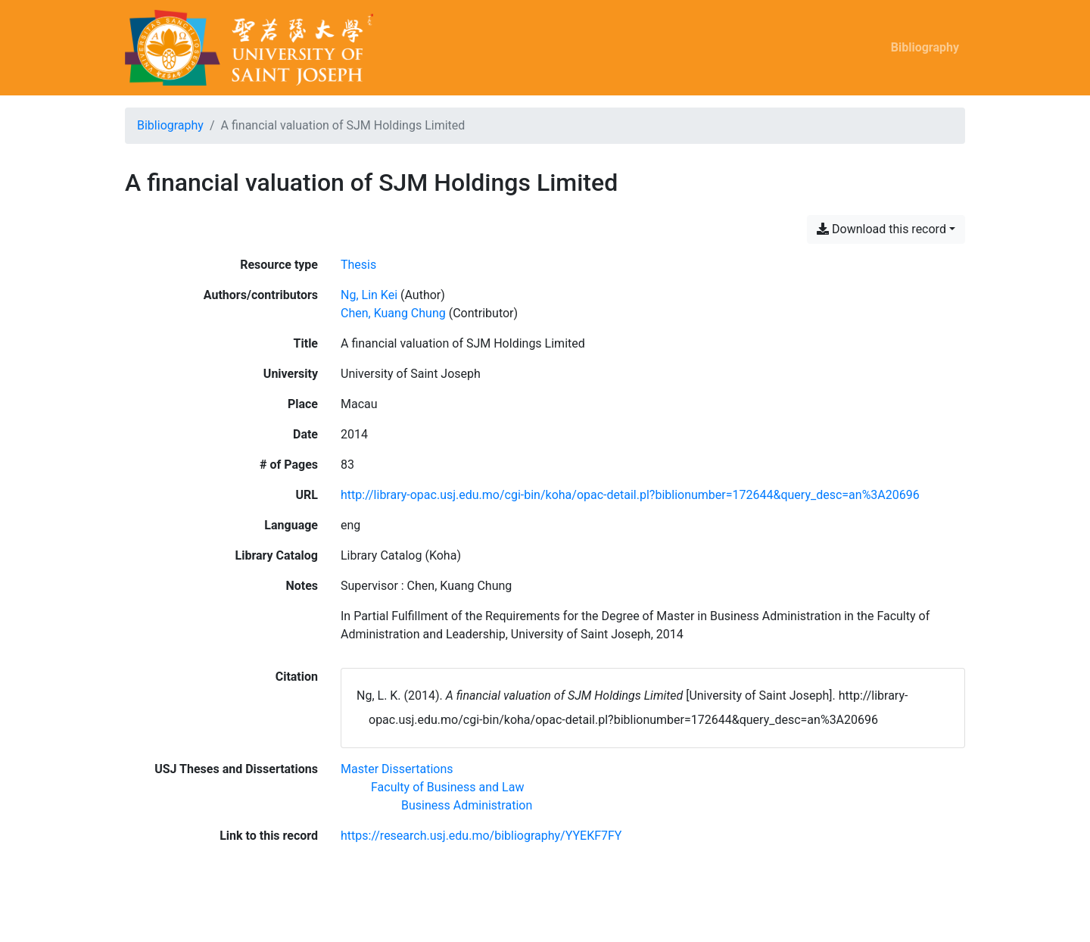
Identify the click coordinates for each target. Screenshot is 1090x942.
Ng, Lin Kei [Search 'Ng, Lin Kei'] (369, 295)
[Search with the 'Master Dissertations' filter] (397, 769)
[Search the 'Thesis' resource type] (358, 264)
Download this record (881, 229)
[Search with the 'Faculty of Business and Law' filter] (447, 787)
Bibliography (925, 47)
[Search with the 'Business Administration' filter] (466, 805)
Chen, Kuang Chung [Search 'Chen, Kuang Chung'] (393, 313)
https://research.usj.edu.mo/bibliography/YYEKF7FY (481, 835)
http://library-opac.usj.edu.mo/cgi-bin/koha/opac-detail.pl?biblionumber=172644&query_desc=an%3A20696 (630, 495)
